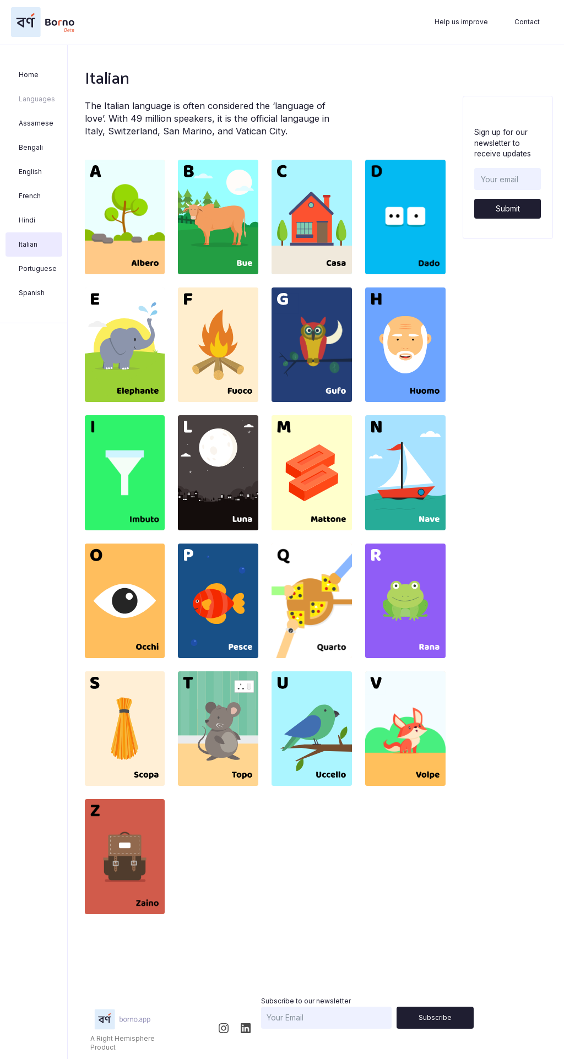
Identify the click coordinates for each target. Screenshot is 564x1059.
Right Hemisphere (125, 1038)
